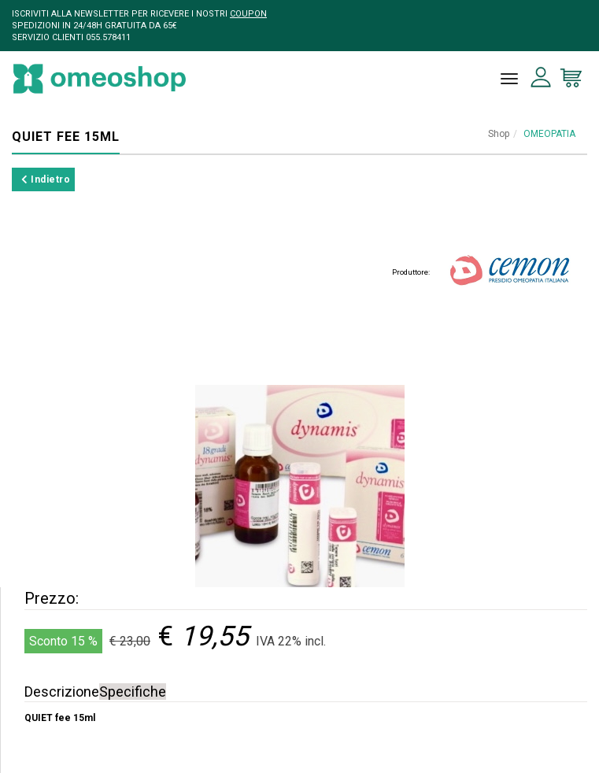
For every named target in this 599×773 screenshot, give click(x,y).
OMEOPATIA (549, 133)
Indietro (45, 179)
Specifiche (132, 691)
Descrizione (61, 691)
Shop (498, 133)
